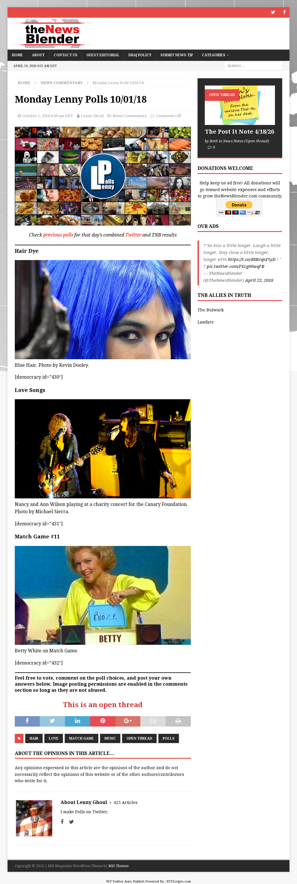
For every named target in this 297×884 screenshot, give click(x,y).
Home (17, 55)
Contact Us (65, 55)
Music (110, 738)
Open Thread (139, 738)
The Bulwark (211, 309)
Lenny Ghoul (92, 116)
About (38, 55)
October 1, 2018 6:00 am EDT (47, 116)
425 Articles (125, 802)
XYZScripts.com (178, 881)
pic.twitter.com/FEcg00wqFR (236, 266)
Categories (213, 55)
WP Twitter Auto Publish (125, 881)
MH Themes (118, 866)
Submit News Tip (176, 55)
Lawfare (206, 322)
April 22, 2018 (259, 280)
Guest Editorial (102, 55)
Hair (34, 738)
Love (54, 738)
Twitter (133, 235)
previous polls (58, 235)
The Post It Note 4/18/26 (239, 131)
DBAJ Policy (139, 55)
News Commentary (130, 116)
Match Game (81, 738)
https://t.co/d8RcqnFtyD (252, 259)
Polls (169, 738)
